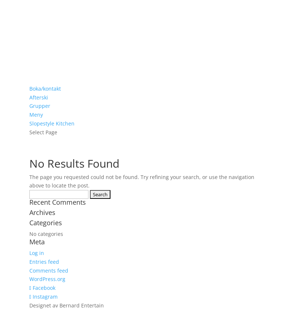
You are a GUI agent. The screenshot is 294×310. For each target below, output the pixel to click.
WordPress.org (47, 279)
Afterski (38, 97)
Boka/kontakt (45, 88)
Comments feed (48, 270)
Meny (36, 114)
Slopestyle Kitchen (52, 123)
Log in (36, 252)
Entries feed (44, 261)
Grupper (39, 105)
